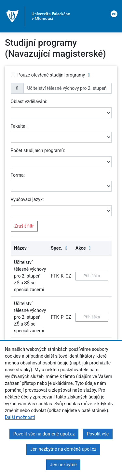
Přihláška (92, 276)
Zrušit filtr (24, 226)
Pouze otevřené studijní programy (51, 74)
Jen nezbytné (63, 464)
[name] (67, 88)
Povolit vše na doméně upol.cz (44, 433)
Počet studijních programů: (38, 150)
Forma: (18, 175)
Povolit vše (98, 433)
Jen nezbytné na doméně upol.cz (63, 449)
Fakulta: (19, 126)
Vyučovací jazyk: (27, 199)
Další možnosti (20, 417)
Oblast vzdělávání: (29, 101)
